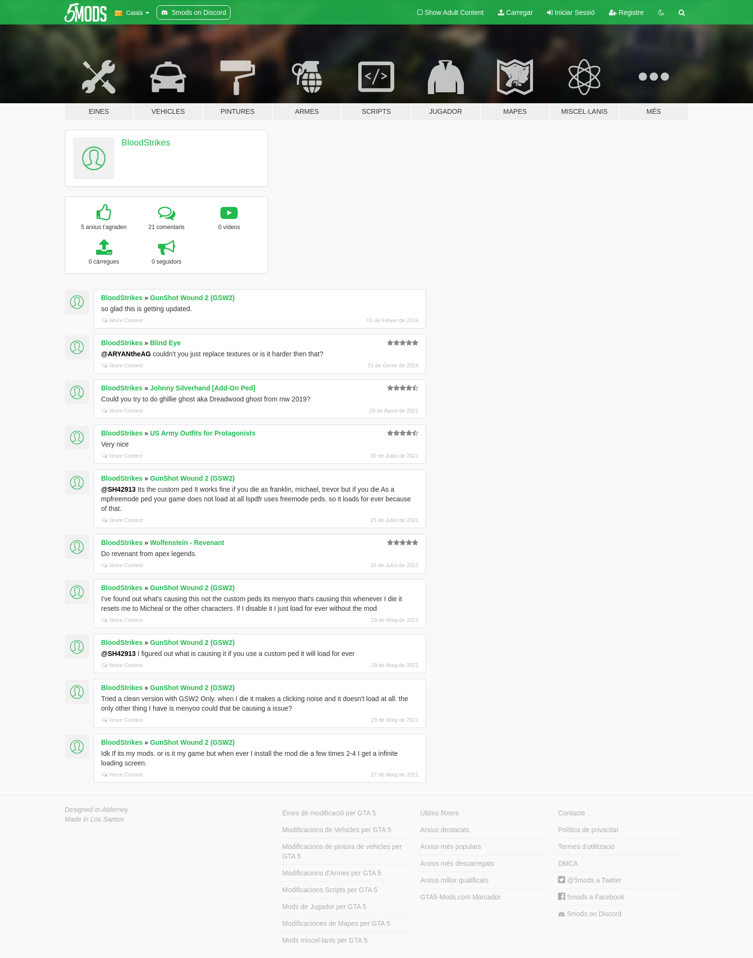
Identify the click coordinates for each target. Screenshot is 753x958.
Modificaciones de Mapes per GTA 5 (336, 923)
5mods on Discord (589, 914)
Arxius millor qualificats (454, 880)
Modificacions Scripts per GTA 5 (329, 890)
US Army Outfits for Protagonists (202, 433)
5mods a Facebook (591, 897)
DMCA (568, 863)
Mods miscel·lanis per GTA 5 (324, 940)
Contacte (571, 813)
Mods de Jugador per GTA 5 (324, 906)
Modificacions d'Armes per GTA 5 (331, 873)
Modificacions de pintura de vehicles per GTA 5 (342, 851)
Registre (626, 12)
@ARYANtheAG (126, 354)
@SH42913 (118, 489)
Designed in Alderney (97, 809)
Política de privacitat (588, 830)
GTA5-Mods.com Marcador (460, 897)
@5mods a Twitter (589, 880)
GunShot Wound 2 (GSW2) (192, 298)
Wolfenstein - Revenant (187, 542)
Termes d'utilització (586, 846)
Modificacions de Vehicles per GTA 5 (336, 830)
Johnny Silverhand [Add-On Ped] (202, 388)
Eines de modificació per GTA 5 (329, 813)
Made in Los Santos (94, 819)
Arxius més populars (450, 846)
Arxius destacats (445, 830)
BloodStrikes (145, 142)
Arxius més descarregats (457, 863)
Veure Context (122, 320)
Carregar (515, 12)
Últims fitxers (439, 813)
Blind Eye (165, 343)
